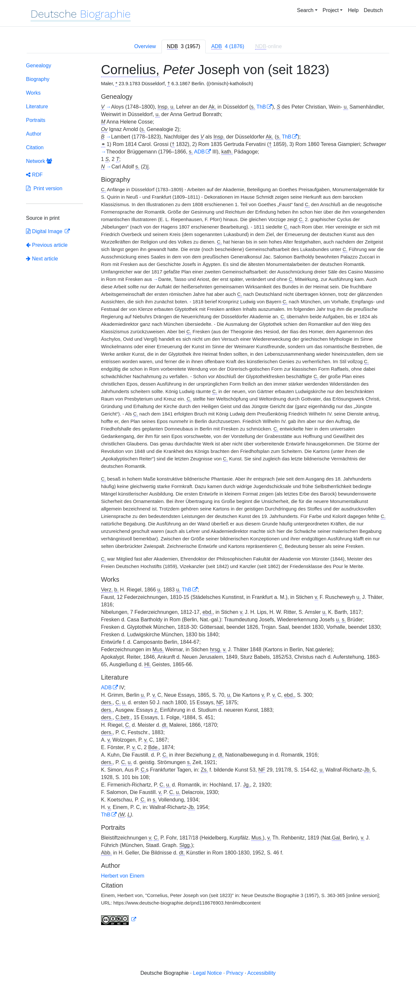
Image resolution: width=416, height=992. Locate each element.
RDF (34, 175)
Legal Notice (207, 973)
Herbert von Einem (122, 876)
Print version (44, 188)
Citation (35, 147)
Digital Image (45, 231)
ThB (261, 107)
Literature (37, 106)
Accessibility (261, 973)
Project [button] (331, 10)
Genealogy (38, 65)
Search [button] (305, 10)
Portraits (36, 120)
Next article (42, 258)
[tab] (184, 46)
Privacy (234, 973)
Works (33, 93)
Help (353, 10)
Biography (37, 79)
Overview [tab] (145, 46)
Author (33, 134)
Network (39, 161)
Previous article (47, 245)
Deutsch (373, 10)
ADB (199, 151)
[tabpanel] (208, 495)
